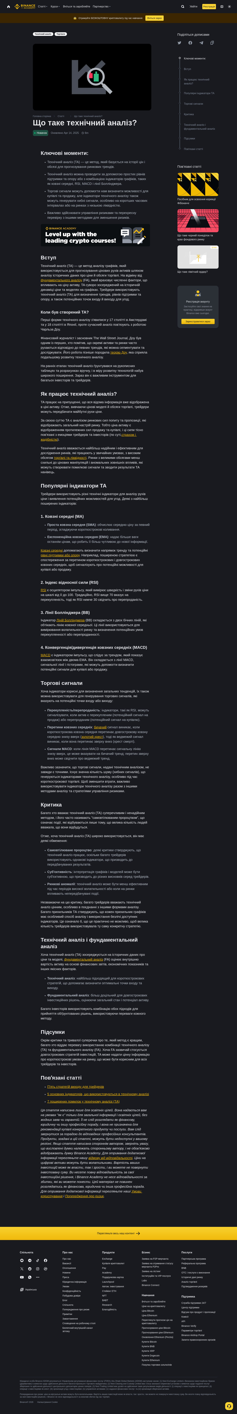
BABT (105, 1300)
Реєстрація (209, 6)
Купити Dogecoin (151, 1355)
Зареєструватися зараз (198, 321)
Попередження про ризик (75, 1309)
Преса (65, 1277)
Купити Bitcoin (149, 1341)
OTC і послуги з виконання (195, 1272)
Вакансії (66, 1263)
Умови (65, 1286)
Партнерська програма (193, 1258)
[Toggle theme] (229, 6)
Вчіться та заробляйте (153, 1301)
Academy (107, 1272)
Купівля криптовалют (113, 1263)
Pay (104, 1268)
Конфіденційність (71, 1291)
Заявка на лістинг (151, 1271)
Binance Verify (188, 1326)
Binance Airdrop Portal (192, 1335)
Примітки (67, 1314)
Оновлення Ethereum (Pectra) (157, 1337)
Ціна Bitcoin (148, 1310)
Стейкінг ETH (109, 1291)
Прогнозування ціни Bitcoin (156, 1328)
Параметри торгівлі (191, 1330)
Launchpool (108, 1282)
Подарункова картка (113, 1277)
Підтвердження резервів (194, 1286)
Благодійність (109, 1309)
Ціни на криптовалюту (153, 1306)
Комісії (184, 1316)
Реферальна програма (193, 1263)
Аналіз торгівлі (189, 1282)
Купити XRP (148, 1351)
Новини (66, 1272)
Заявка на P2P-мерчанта (155, 1258)
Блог (64, 1300)
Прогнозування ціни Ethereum (158, 1332)
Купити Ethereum (151, 1360)
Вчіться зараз (154, 18)
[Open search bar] (182, 7)
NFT (104, 1295)
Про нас (66, 1258)
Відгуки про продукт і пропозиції (198, 1312)
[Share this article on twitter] (179, 43)
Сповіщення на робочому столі (78, 1323)
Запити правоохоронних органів (198, 1339)
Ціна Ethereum (149, 1315)
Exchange (107, 1258)
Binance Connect (150, 1285)
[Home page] (24, 6)
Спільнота (67, 1305)
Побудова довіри (71, 1295)
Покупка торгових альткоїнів (157, 1364)
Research (107, 1305)
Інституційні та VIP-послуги (156, 1276)
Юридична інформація (74, 1282)
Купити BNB (148, 1346)
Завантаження (70, 1318)
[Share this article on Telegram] (201, 43)
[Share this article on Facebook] (190, 43)
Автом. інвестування (113, 1286)
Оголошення (69, 1268)
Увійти (193, 6)
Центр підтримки (190, 1307)
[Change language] (222, 7)
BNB (183, 1268)
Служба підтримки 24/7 (193, 1303)
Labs (144, 1280)
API (183, 1321)
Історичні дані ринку (192, 1277)
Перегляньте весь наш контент (118, 1233)
